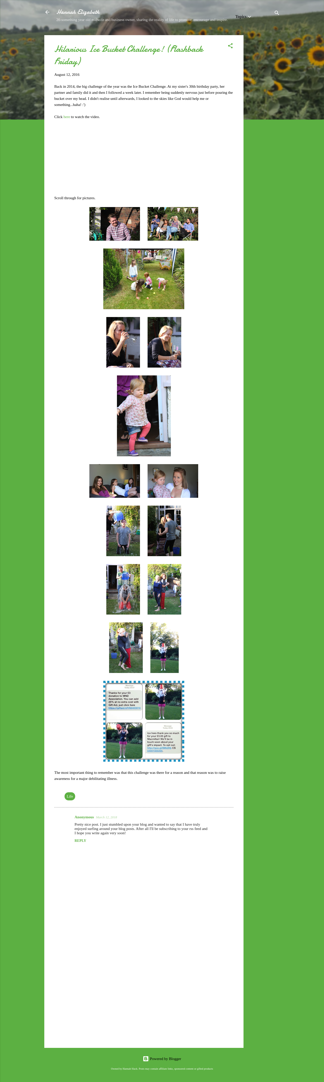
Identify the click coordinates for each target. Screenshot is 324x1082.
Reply (80, 841)
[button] (230, 47)
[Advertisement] (264, 111)
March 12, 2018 (106, 817)
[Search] (277, 13)
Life (70, 796)
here (67, 117)
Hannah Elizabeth (77, 12)
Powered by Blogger (162, 1059)
